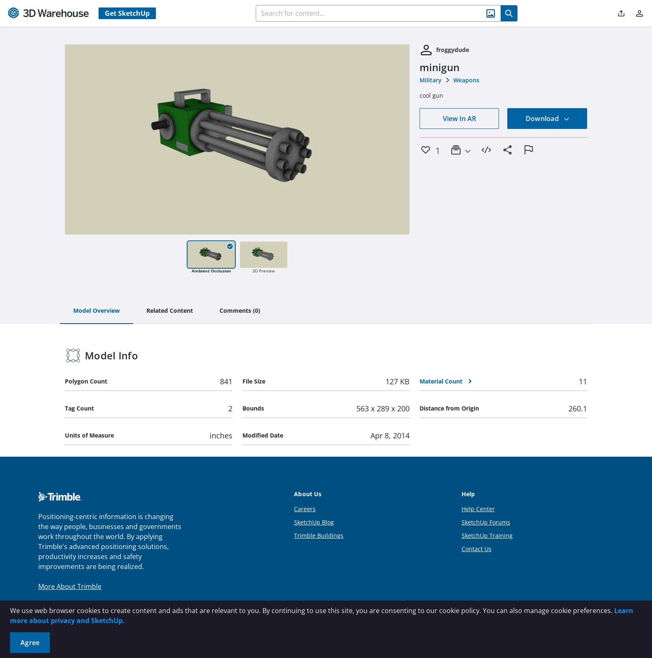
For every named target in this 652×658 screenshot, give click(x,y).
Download (548, 118)
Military (431, 80)
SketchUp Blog (314, 522)
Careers (305, 509)
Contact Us (476, 549)
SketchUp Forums (486, 522)
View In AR (459, 118)
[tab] (96, 311)
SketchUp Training (487, 535)
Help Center (478, 509)
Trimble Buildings (318, 535)
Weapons (466, 80)
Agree (30, 642)
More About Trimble (69, 586)
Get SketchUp (127, 13)
